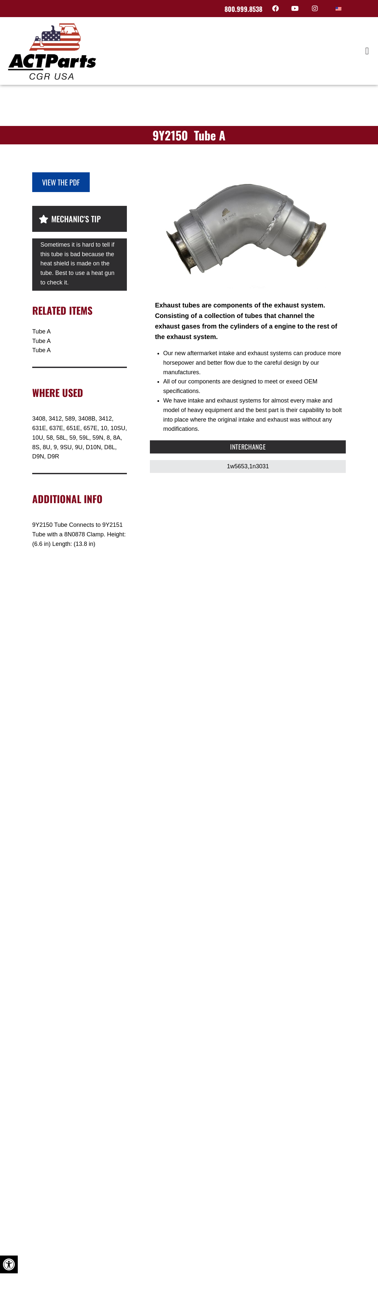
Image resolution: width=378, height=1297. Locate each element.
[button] (367, 50)
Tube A (41, 331)
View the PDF (61, 182)
